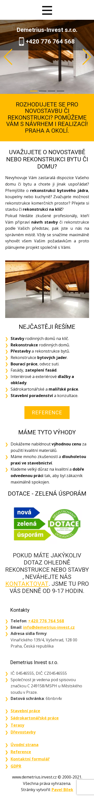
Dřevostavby (23, 732)
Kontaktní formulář (30, 759)
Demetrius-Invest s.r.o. (47, 29)
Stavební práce (25, 711)
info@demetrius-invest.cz (49, 627)
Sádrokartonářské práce (35, 718)
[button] (8, 57)
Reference (47, 413)
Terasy (17, 725)
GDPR (16, 766)
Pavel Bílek (62, 789)
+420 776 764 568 (50, 41)
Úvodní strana (24, 744)
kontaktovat (27, 583)
